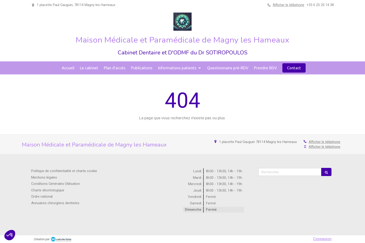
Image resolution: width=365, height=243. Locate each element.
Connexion (322, 238)
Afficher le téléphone (288, 5)
